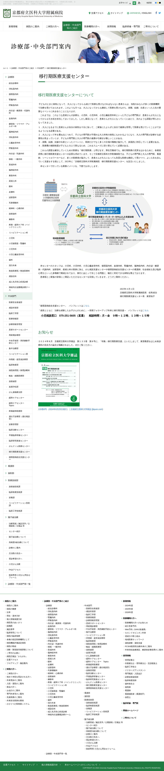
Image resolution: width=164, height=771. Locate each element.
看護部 (11, 466)
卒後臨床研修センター (18, 435)
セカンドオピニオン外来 (135, 633)
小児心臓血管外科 (16, 254)
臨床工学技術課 (15, 511)
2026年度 (129, 612)
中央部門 (40, 68)
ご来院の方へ (12, 674)
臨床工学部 (13, 313)
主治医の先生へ (15, 553)
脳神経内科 (13, 132)
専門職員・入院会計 (133, 674)
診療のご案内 (14, 548)
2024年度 (129, 606)
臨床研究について (14, 633)
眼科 (11, 186)
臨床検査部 (13, 365)
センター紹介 (14, 531)
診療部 (11, 77)
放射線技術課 (14, 487)
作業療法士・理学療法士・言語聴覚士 (141, 663)
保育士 (128, 697)
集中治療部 (13, 348)
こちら (86, 306)
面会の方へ (11, 687)
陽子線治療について (17, 537)
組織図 (9, 626)
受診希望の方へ (15, 559)
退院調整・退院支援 (133, 643)
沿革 (9, 612)
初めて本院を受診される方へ (19, 677)
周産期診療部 (14, 335)
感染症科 (13, 276)
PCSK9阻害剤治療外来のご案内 (138, 646)
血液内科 (13, 119)
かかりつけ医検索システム (18, 704)
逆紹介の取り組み (132, 636)
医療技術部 (13, 480)
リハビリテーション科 (18, 233)
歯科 (11, 260)
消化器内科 (13, 89)
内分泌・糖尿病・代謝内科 (19, 112)
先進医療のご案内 (14, 697)
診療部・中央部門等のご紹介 (22, 68)
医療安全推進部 (15, 302)
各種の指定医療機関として (18, 640)
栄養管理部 (13, 424)
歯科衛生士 (130, 684)
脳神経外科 (13, 170)
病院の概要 (11, 609)
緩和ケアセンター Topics (17, 404)
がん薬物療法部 (15, 392)
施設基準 (10, 629)
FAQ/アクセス (15, 570)
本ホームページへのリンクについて (81, 765)
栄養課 (12, 498)
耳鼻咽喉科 (13, 203)
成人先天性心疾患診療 (18, 282)
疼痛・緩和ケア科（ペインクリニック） (19, 226)
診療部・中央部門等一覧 (19, 584)
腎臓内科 (13, 100)
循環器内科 (13, 94)
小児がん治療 (14, 564)
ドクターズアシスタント (135, 670)
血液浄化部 (13, 387)
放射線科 (13, 214)
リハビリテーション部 (18, 354)
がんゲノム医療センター (19, 446)
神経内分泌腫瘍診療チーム (19, 288)
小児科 (12, 238)
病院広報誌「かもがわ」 (17, 656)
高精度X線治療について (19, 542)
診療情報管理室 (15, 324)
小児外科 (13, 249)
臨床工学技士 (130, 667)
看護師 (128, 690)
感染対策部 (13, 308)
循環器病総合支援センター (19, 458)
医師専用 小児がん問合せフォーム (19, 576)
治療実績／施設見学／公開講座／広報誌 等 (19, 525)
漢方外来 (13, 265)
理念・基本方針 (13, 616)
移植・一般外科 (15, 159)
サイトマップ (117, 13)
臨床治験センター (16, 430)
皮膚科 (12, 192)
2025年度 (129, 609)
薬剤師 (128, 687)
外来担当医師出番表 (15, 701)
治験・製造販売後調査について (20, 650)
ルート (5, 68)
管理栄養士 (130, 660)
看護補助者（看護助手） (135, 694)
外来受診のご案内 (14, 680)
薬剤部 (11, 473)
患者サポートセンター (18, 330)
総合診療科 (13, 83)
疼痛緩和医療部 (15, 411)
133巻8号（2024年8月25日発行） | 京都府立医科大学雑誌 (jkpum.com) (70, 409)
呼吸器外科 (13, 148)
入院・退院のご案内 (15, 684)
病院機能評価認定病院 (16, 643)
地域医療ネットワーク (134, 640)
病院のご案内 (12, 606)
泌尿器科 (13, 197)
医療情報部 (13, 319)
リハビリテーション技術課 (19, 504)
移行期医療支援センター (19, 452)
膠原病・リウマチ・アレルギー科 (19, 125)
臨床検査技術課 (15, 492)
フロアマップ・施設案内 (17, 663)
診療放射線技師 (131, 677)
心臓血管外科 (14, 143)
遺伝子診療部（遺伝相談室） (19, 418)
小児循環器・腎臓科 (17, 244)
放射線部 (13, 381)
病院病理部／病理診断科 (19, 370)
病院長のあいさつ (14, 623)
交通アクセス (97, 13)
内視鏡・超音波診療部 (18, 359)
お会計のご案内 (13, 690)
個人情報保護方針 (14, 619)
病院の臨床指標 (13, 636)
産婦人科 (13, 181)
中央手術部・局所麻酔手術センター (19, 342)
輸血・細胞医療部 (16, 376)
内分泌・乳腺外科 (16, 154)
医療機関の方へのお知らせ (136, 623)
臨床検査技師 (130, 680)
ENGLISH (146, 13)
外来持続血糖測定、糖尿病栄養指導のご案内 (143, 650)
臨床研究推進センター (18, 441)
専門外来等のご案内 (15, 694)
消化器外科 (13, 137)
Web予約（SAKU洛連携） (136, 629)
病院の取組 (11, 646)
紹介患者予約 (130, 626)
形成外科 (13, 165)
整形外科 (13, 176)
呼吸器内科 (13, 105)
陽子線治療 (13, 517)
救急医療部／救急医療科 (19, 271)
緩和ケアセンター (16, 398)
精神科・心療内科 (16, 208)
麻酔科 (12, 219)
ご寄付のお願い (13, 653)
